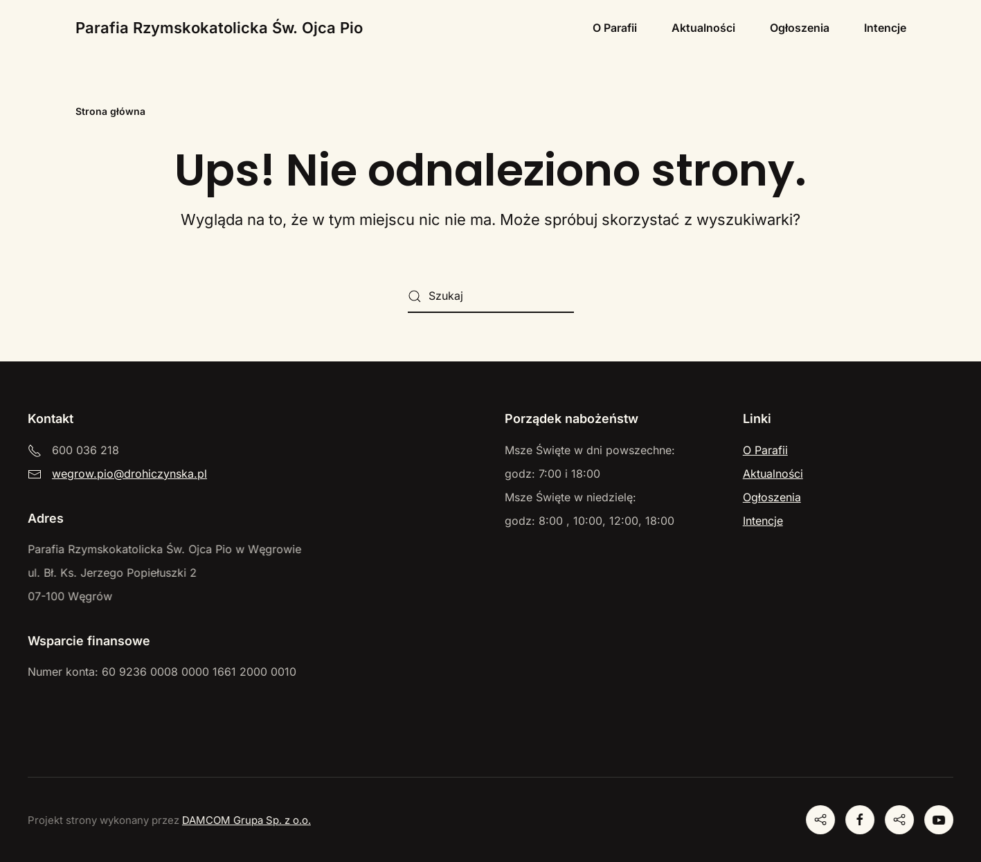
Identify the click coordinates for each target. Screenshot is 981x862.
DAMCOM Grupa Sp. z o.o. (245, 820)
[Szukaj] (491, 296)
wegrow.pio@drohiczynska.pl (129, 474)
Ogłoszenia (799, 28)
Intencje (885, 28)
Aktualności (703, 28)
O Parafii (615, 28)
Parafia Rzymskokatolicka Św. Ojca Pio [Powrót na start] (219, 28)
